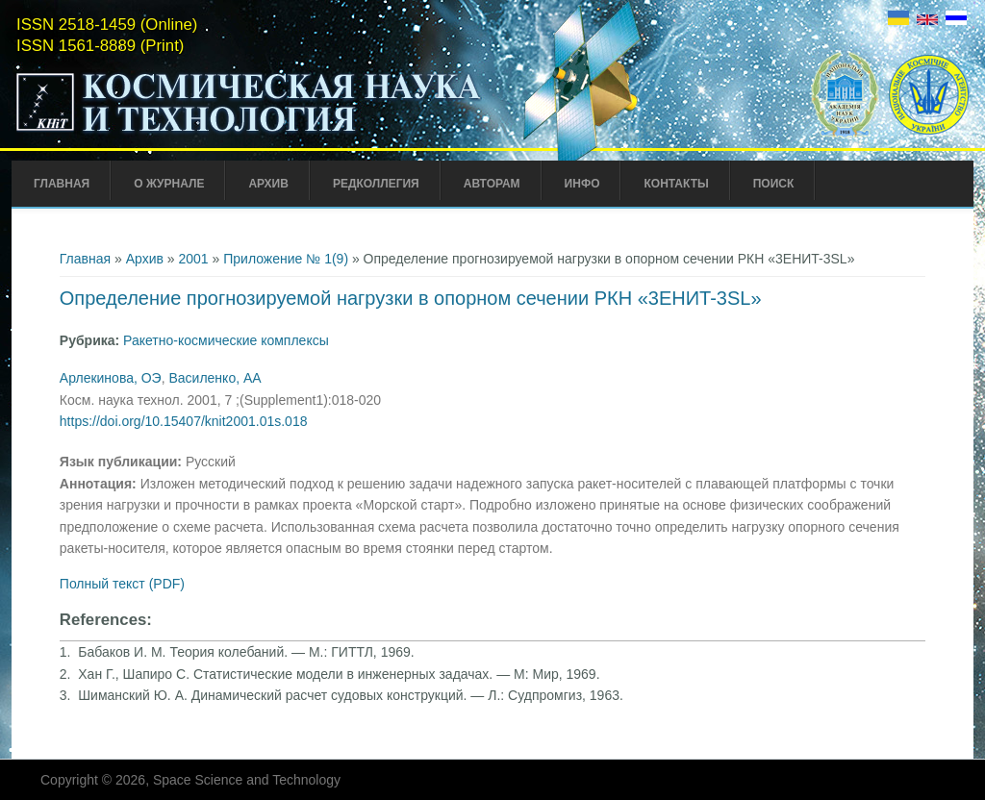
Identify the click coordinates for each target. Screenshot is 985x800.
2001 (194, 258)
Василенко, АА (214, 378)
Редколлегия (376, 183)
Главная (61, 183)
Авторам (492, 183)
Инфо (582, 183)
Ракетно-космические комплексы (226, 340)
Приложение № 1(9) (285, 258)
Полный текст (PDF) (122, 583)
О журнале (169, 183)
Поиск (774, 183)
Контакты (676, 183)
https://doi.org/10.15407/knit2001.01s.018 (184, 421)
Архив (268, 183)
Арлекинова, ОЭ (111, 378)
